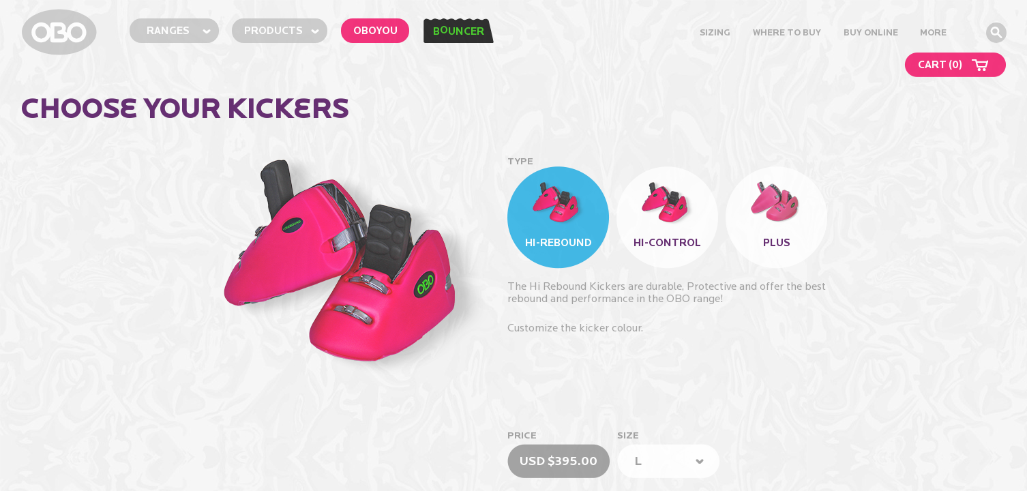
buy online (871, 32)
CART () (940, 64)
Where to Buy (787, 32)
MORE (933, 32)
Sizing (715, 32)
